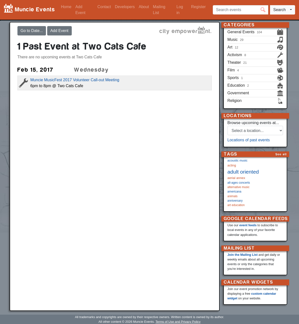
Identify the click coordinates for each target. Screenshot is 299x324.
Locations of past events (249, 140)
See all (281, 154)
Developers (125, 7)
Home (66, 7)
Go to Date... (32, 31)
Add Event (80, 10)
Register (198, 7)
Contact (104, 7)
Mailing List (159, 10)
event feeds (247, 225)
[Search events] (240, 10)
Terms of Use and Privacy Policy (178, 322)
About (144, 7)
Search (279, 10)
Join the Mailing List (243, 255)
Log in (179, 10)
